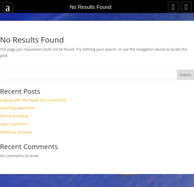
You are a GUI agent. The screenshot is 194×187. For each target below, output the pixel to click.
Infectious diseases (16, 132)
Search (185, 74)
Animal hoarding (14, 115)
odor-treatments (14, 124)
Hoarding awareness (17, 107)
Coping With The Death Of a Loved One (33, 100)
